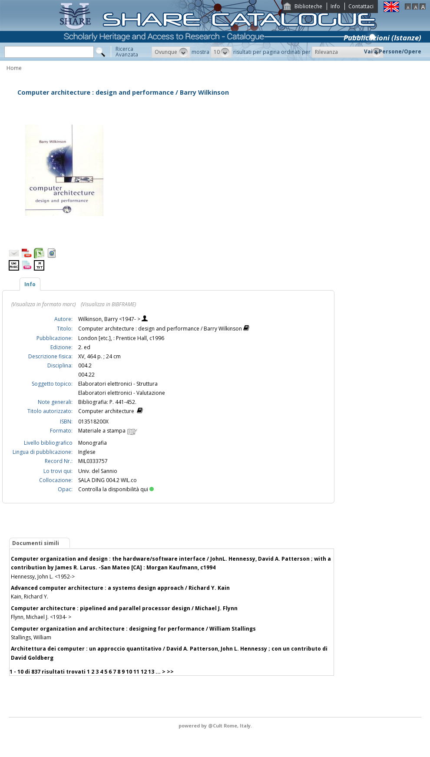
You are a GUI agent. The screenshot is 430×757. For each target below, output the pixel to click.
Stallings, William (31, 637)
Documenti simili (35, 543)
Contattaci (361, 6)
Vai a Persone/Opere (392, 51)
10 (129, 671)
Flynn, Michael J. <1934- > (41, 617)
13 (151, 671)
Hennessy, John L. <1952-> (43, 576)
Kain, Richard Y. (29, 596)
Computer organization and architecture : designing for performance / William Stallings (133, 628)
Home (14, 68)
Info (335, 6)
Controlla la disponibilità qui (116, 489)
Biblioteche (308, 6)
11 (136, 671)
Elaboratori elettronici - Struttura (118, 383)
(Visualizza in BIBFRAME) (108, 304)
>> (170, 671)
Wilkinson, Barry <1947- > (110, 319)
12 (144, 671)
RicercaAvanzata (127, 51)
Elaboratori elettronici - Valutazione (121, 393)
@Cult (216, 725)
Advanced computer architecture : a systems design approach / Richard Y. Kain (120, 588)
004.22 (86, 374)
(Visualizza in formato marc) (43, 304)
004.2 (85, 365)
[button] (171, 52)
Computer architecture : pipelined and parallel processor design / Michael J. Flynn (124, 608)
